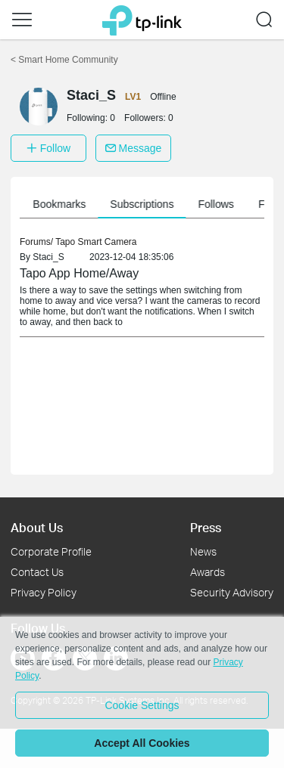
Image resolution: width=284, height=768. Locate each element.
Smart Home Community (64, 59)
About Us (37, 527)
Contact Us (37, 571)
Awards (207, 571)
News (203, 551)
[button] (22, 19)
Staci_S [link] (48, 257)
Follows (219, 204)
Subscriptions (145, 204)
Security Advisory (231, 592)
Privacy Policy (43, 592)
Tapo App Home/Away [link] (79, 273)
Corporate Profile (51, 551)
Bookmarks (62, 204)
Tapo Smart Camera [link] (95, 242)
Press (205, 527)
